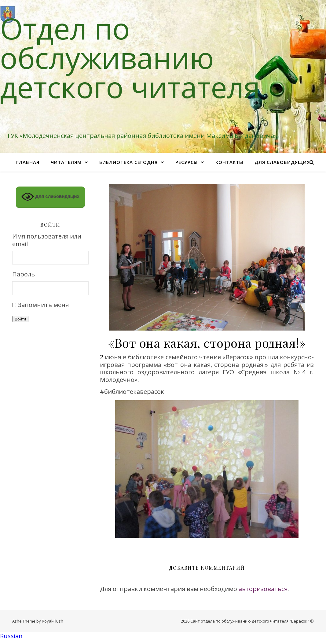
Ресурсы (186, 162)
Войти (20, 319)
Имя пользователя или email (46, 240)
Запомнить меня (43, 305)
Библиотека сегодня (128, 162)
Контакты (229, 162)
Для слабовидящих (282, 162)
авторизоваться (263, 589)
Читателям (66, 162)
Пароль (23, 274)
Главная (27, 162)
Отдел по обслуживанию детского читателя (130, 57)
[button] (163, 636)
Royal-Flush (52, 621)
